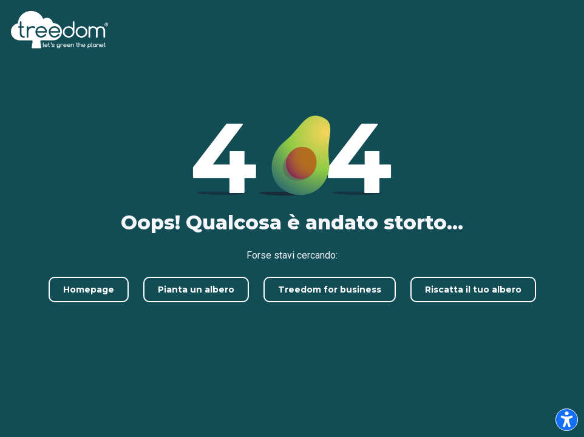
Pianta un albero (196, 289)
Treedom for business (329, 289)
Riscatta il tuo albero (473, 289)
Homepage (88, 289)
